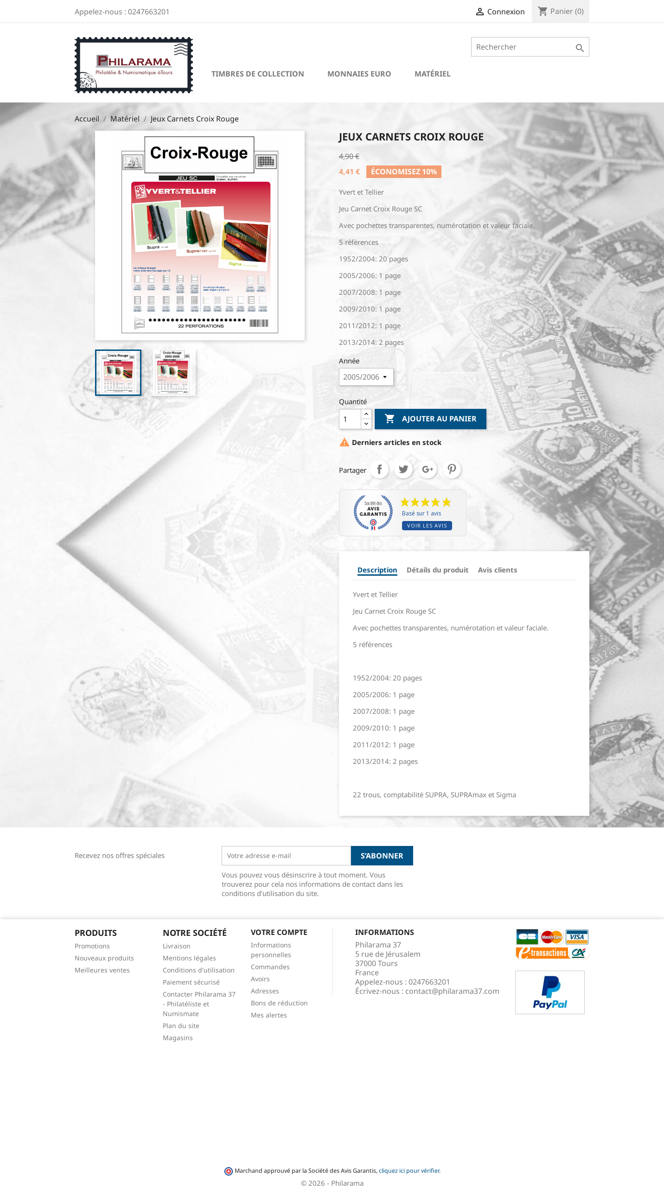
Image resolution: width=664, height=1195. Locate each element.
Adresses (265, 990)
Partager (379, 469)
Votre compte (279, 932)
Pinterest (451, 469)
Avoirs (260, 978)
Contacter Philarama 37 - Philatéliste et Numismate (199, 1004)
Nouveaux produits (104, 957)
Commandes (270, 966)
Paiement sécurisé (191, 982)
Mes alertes (269, 1015)
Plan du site (181, 1025)
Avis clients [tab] (497, 569)
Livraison (177, 945)
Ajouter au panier (430, 419)
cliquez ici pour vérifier (409, 1171)
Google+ (427, 469)
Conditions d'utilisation (199, 970)
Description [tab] (377, 569)
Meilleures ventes (102, 970)
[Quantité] (350, 419)
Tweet (403, 469)
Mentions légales (189, 957)
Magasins (178, 1037)
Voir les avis (427, 525)
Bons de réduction (279, 1002)
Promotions (92, 945)
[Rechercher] (530, 47)
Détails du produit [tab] (438, 569)
